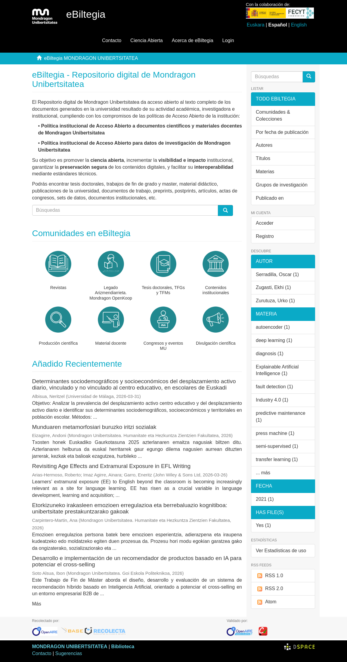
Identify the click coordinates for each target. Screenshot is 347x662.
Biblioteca (122, 646)
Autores (264, 145)
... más (263, 472)
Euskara (256, 24)
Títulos (263, 158)
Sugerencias (68, 653)
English (299, 24)
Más (36, 603)
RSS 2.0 (269, 589)
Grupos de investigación (282, 184)
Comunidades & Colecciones (273, 115)
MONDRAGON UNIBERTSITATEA (69, 646)
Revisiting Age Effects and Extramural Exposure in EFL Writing (111, 466)
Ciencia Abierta (146, 40)
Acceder (265, 223)
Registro (265, 236)
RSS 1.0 (269, 576)
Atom (266, 602)
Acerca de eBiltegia (192, 40)
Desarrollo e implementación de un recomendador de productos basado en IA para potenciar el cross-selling (137, 561)
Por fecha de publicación (282, 132)
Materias (265, 171)
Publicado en (270, 198)
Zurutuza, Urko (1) (275, 300)
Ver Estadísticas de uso (281, 550)
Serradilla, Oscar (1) (277, 274)
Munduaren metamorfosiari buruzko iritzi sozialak (94, 427)
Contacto (111, 40)
